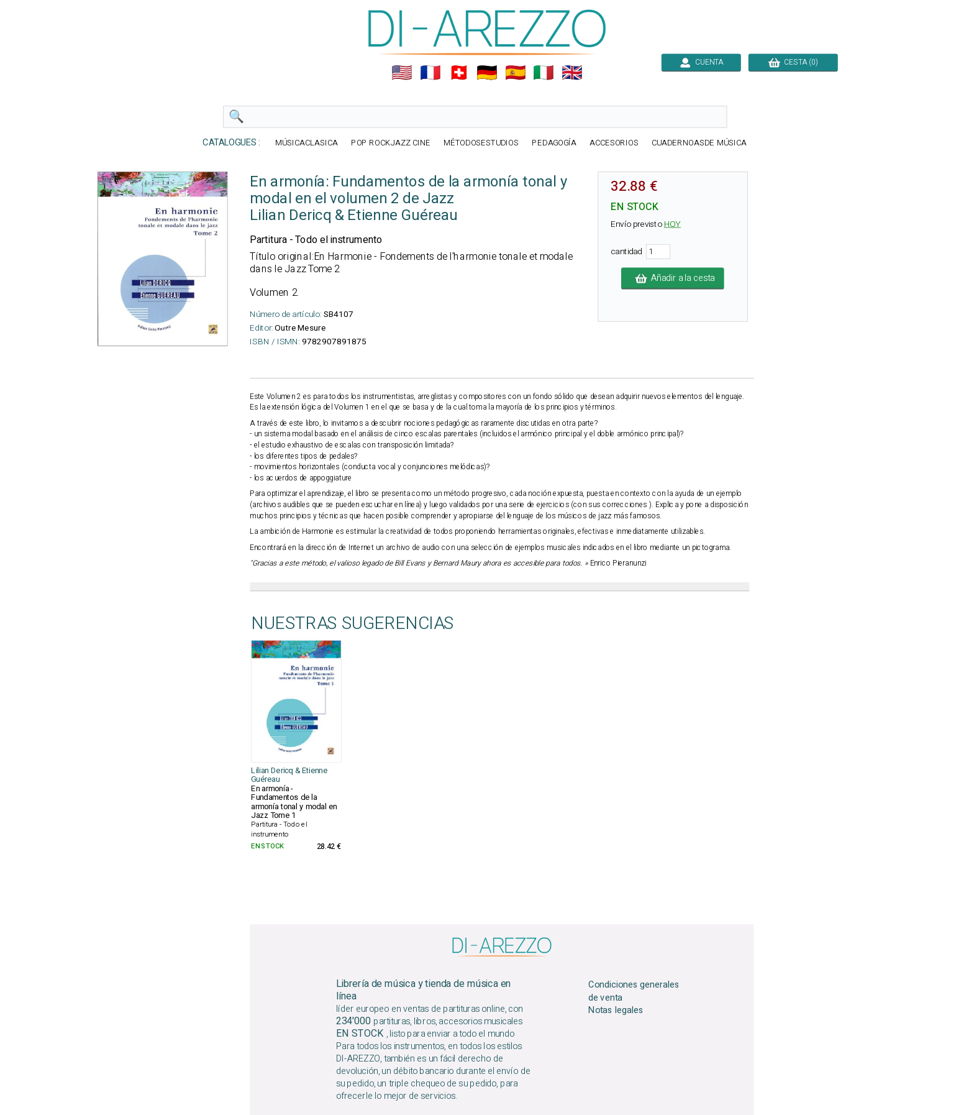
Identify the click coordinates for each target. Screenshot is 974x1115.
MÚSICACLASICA (306, 143)
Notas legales (616, 1010)
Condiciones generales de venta (634, 991)
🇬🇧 (572, 72)
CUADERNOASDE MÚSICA (699, 143)
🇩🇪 (487, 72)
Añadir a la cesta (672, 278)
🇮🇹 (543, 72)
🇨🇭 (459, 72)
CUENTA (701, 62)
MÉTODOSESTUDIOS (481, 143)
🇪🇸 (515, 72)
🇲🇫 (430, 72)
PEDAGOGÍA (554, 143)
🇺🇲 (401, 72)
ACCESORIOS (614, 143)
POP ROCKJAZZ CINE (390, 143)
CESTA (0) (793, 62)
